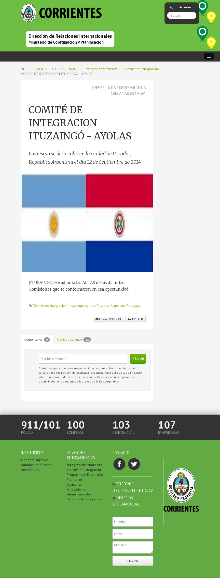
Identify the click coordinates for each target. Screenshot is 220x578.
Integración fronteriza (102, 69)
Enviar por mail (109, 319)
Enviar (138, 359)
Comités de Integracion (141, 69)
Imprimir (135, 319)
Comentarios (37, 339)
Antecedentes (77, 489)
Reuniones (74, 484)
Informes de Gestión (36, 465)
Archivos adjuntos (74, 339)
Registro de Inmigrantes (84, 499)
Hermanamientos (79, 494)
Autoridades (30, 469)
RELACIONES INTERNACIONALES (56, 69)
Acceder (185, 7)
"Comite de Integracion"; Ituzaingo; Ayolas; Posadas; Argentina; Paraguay (86, 305)
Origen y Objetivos (35, 460)
